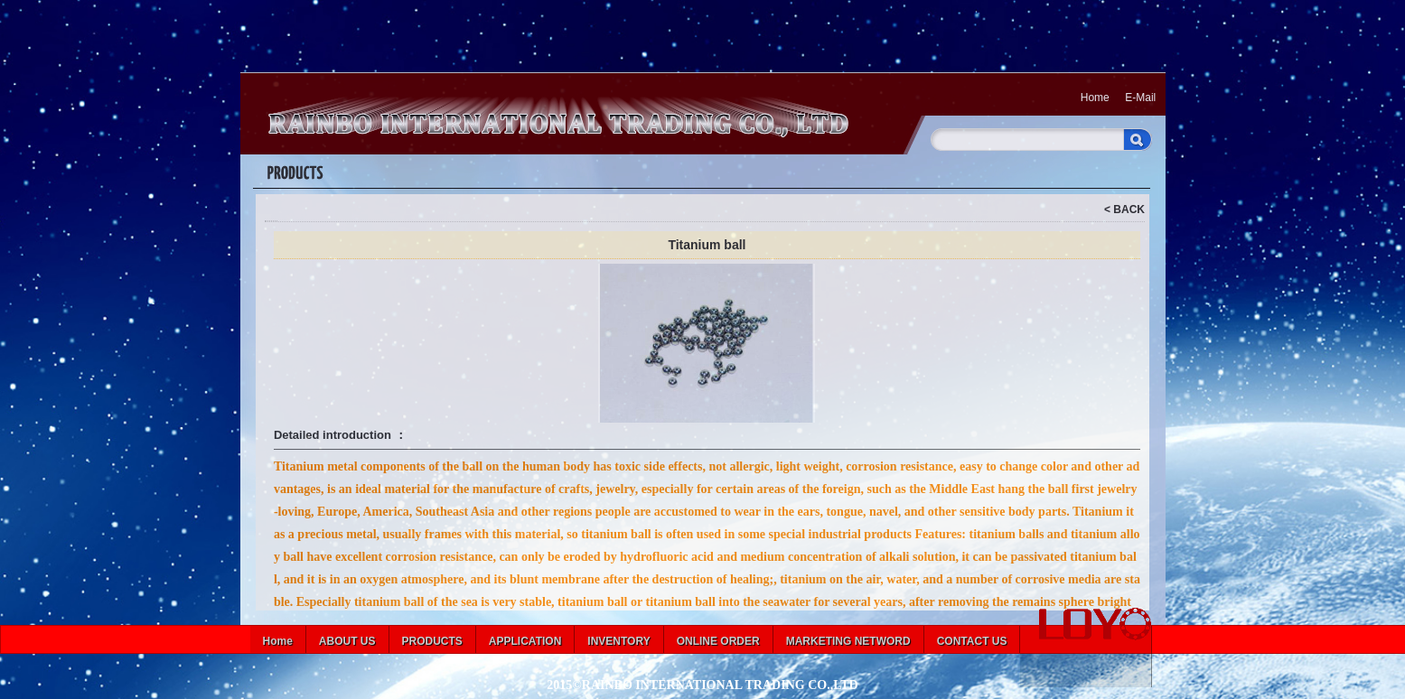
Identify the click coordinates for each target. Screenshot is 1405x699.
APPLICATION (525, 641)
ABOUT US (347, 641)
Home (1095, 97)
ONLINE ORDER (718, 641)
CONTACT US (972, 641)
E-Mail (1140, 97)
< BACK (1124, 209)
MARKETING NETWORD (848, 641)
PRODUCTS (432, 641)
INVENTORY (618, 641)
